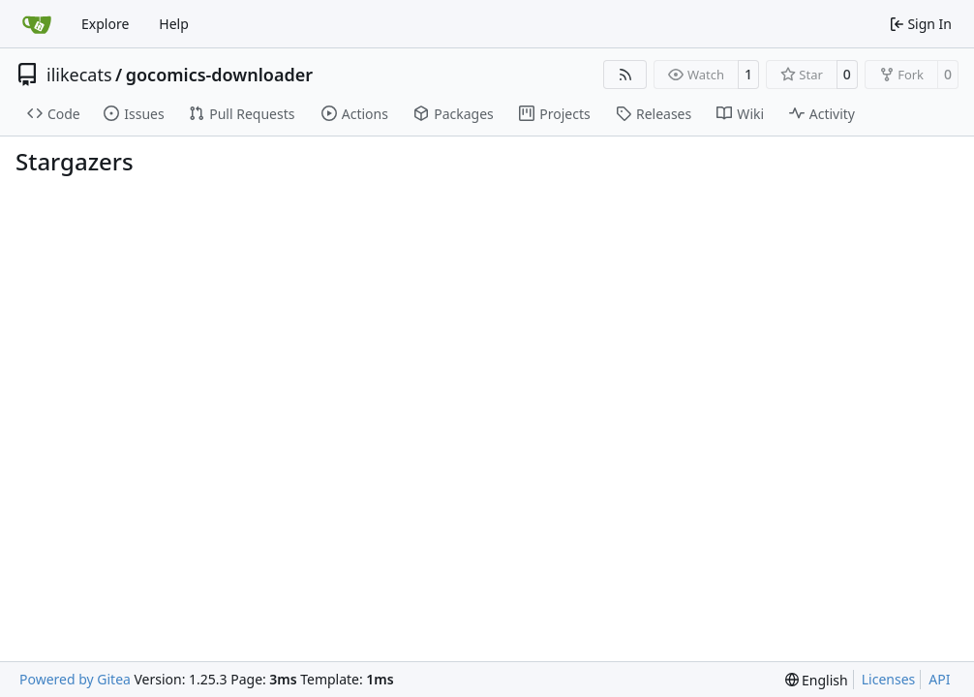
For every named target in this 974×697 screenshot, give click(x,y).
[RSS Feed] (625, 74)
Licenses (889, 679)
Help (174, 24)
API (939, 679)
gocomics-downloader (219, 74)
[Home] (37, 24)
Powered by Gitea (75, 679)
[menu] (816, 680)
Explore (105, 24)
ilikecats (79, 74)
